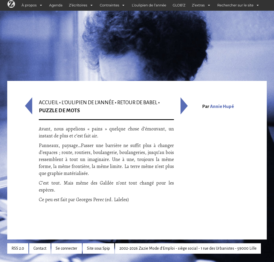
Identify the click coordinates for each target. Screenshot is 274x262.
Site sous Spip (98, 248)
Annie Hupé (222, 106)
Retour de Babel (137, 102)
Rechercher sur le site (235, 5)
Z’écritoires (78, 5)
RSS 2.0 (18, 248)
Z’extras (198, 5)
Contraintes (109, 5)
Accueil (48, 102)
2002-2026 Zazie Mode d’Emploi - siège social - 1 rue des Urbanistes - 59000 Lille (188, 248)
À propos (29, 5)
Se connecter (66, 248)
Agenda (56, 5)
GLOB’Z (179, 5)
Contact (39, 248)
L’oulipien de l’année (149, 5)
